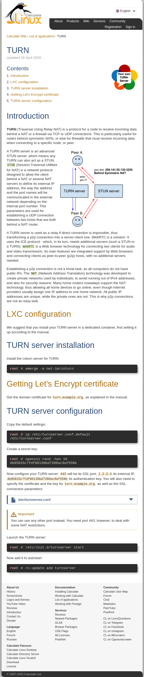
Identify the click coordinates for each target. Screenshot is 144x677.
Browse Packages (66, 626)
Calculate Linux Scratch (21, 657)
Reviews (12, 608)
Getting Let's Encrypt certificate (34, 94)
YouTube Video (16, 603)
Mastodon (109, 603)
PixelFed (108, 612)
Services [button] (99, 21)
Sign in (130, 27)
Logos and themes (18, 599)
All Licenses (62, 635)
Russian (12, 639)
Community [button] (117, 21)
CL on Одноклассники (117, 639)
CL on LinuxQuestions (117, 618)
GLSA (58, 622)
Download (13, 662)
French (11, 635)
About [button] (58, 21)
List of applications (42, 36)
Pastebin (60, 639)
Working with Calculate (69, 595)
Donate (11, 620)
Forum (107, 595)
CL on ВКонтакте (114, 635)
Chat (106, 599)
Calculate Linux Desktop (22, 649)
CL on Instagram (113, 631)
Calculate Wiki (17, 36)
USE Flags (61, 631)
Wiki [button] (86, 21)
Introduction (19, 76)
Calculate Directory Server (23, 654)
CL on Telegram (113, 622)
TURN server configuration (31, 101)
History (11, 591)
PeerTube (109, 608)
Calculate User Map (115, 591)
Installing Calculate (66, 591)
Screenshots (14, 595)
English (11, 631)
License (11, 666)
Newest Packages (66, 618)
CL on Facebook (113, 626)
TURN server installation (29, 88)
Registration (113, 27)
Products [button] (73, 21)
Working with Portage (68, 603)
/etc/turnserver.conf (77, 499)
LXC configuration (24, 82)
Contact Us (14, 616)
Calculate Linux (23, 14)
